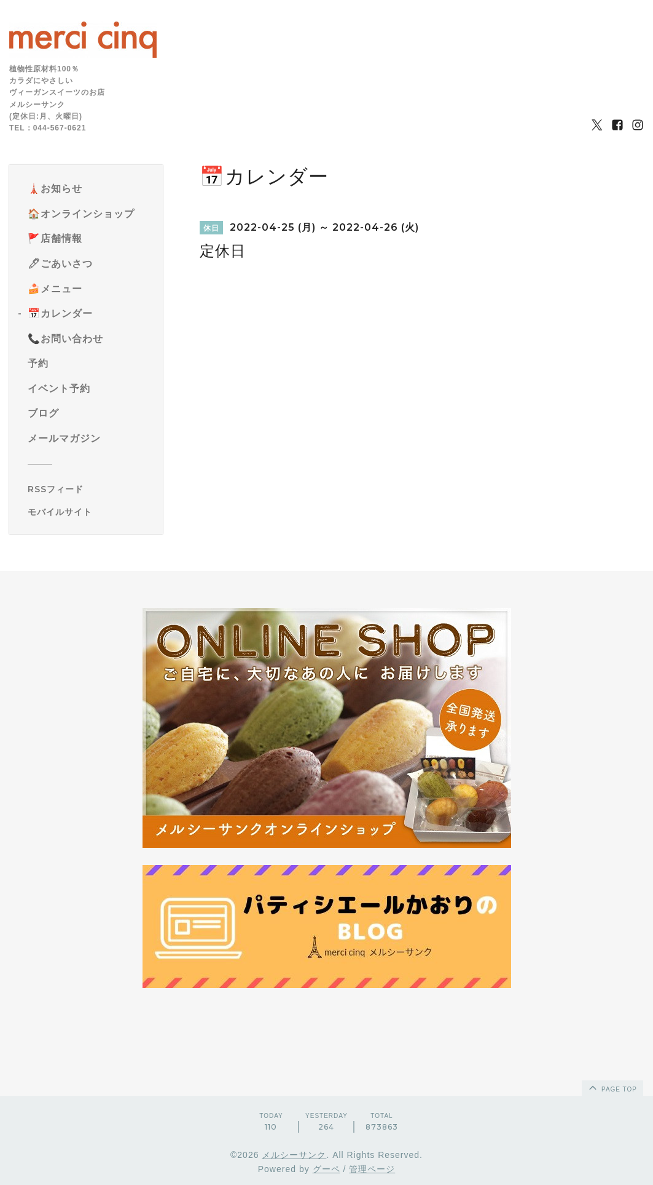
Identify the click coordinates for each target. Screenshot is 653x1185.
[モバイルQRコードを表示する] (91, 512)
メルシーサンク (294, 1155)
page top (612, 1087)
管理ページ (372, 1169)
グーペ (326, 1169)
